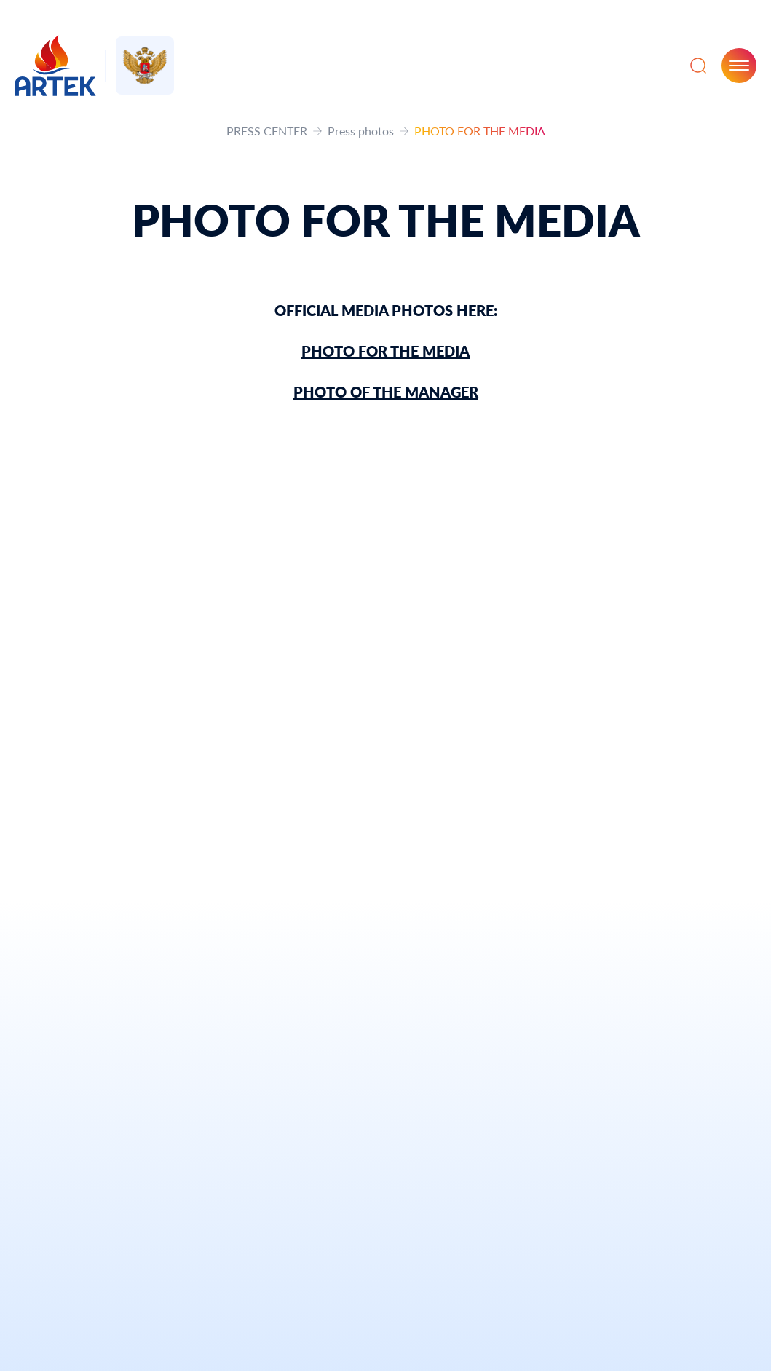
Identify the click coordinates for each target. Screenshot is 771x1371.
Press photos (361, 131)
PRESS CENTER (266, 131)
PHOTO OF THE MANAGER (385, 391)
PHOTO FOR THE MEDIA (385, 351)
